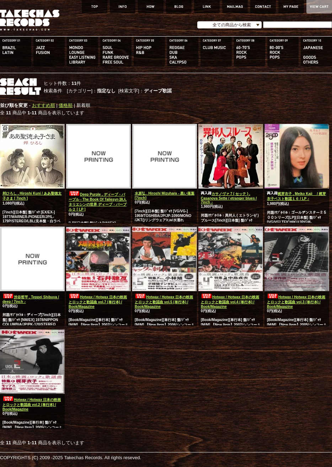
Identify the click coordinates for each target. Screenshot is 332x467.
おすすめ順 (43, 105)
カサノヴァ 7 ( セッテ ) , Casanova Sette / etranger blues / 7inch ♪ (229, 198)
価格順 (66, 105)
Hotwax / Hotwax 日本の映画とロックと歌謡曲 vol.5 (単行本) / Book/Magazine (164, 302)
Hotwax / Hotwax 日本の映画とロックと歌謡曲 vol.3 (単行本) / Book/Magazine (296, 302)
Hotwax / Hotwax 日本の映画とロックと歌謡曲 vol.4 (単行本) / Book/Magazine (230, 302)
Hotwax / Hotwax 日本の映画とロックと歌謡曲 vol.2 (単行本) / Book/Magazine (31, 404)
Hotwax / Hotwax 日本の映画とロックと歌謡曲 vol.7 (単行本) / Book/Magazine (98, 302)
